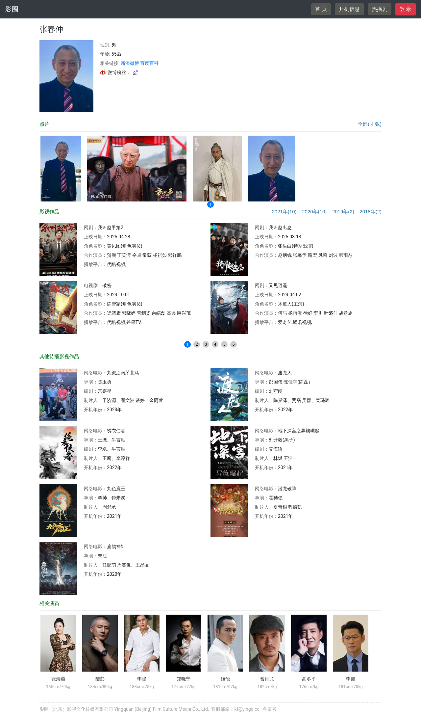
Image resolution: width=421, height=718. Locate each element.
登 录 (405, 9)
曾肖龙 (267, 678)
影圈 (11, 9)
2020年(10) (314, 211)
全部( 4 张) (370, 124)
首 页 (321, 9)
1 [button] (211, 204)
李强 (141, 678)
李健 (350, 678)
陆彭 (100, 678)
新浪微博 (130, 63)
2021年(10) (284, 211)
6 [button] (234, 344)
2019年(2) (343, 211)
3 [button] (206, 344)
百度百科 (149, 63)
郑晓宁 (183, 678)
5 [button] (224, 344)
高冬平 (309, 678)
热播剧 (379, 9)
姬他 (225, 678)
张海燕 (58, 678)
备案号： (272, 709)
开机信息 (349, 9)
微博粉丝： (119, 72)
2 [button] (197, 344)
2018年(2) (370, 211)
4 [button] (215, 344)
